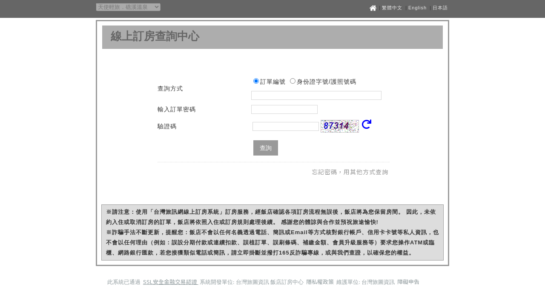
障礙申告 (408, 282)
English (417, 7)
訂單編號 (273, 81)
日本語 (440, 7)
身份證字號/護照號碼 (326, 81)
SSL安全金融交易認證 (170, 282)
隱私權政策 (320, 282)
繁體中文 (392, 7)
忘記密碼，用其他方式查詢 (350, 171)
